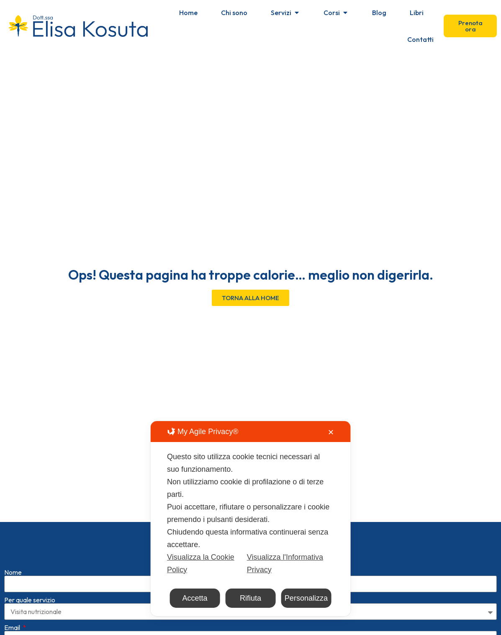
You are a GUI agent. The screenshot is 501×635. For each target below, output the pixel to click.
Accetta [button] (195, 598)
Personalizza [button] (306, 598)
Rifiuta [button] (250, 598)
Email (12, 614)
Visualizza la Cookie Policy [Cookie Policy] (200, 563)
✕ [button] (331, 432)
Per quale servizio (29, 586)
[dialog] (250, 518)
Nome (13, 558)
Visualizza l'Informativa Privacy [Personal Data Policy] (285, 563)
